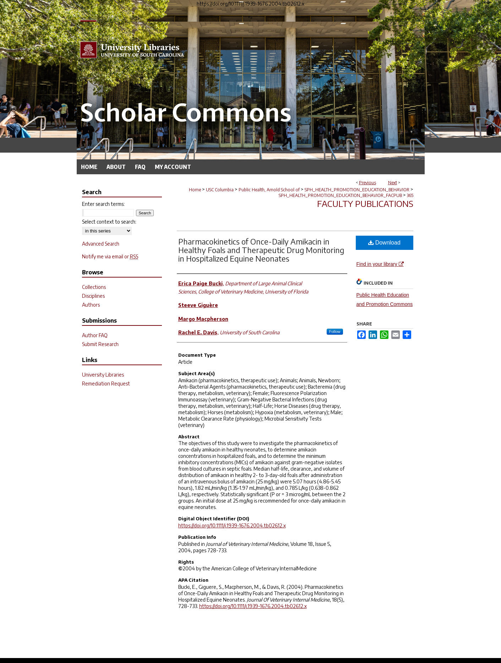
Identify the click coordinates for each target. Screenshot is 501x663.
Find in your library (380, 264)
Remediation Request (106, 383)
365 (410, 195)
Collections (94, 287)
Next (392, 182)
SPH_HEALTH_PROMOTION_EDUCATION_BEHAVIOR (357, 189)
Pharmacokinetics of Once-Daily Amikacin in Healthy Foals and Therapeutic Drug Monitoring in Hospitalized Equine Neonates (261, 249)
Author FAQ (95, 335)
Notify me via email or (110, 256)
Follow (335, 331)
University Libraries (103, 375)
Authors (91, 305)
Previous (367, 182)
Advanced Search (100, 244)
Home (195, 189)
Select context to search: (109, 222)
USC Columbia (220, 189)
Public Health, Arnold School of (269, 189)
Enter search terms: (103, 204)
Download (384, 243)
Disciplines (93, 296)
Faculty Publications (365, 203)
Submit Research (100, 344)
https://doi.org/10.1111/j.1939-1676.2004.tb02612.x (232, 525)
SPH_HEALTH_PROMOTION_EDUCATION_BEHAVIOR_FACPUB (340, 195)
